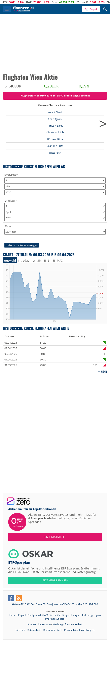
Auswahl (10, 260)
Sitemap (20, 630)
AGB (59, 630)
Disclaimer (49, 630)
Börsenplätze (55, 139)
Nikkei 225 (81, 604)
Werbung (58, 624)
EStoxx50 (89, 2)
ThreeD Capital (18, 615)
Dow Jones (52, 604)
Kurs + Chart (55, 112)
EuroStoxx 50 (38, 604)
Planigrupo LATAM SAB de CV (44, 615)
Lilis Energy (87, 615)
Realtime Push (55, 146)
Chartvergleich (55, 132)
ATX (11, 2)
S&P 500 (93, 604)
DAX (36, 2)
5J (53, 260)
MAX (60, 260)
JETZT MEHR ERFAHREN (55, 580)
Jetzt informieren (55, 537)
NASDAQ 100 (67, 604)
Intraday (23, 260)
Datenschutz (34, 630)
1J (45, 260)
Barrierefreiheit (73, 624)
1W (33, 260)
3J (49, 260)
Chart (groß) (55, 119)
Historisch (55, 152)
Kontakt (32, 624)
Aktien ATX (17, 604)
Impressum (44, 624)
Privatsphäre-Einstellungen (79, 630)
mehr (104, 371)
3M (39, 260)
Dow (61, 2)
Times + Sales (55, 125)
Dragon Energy (70, 615)
